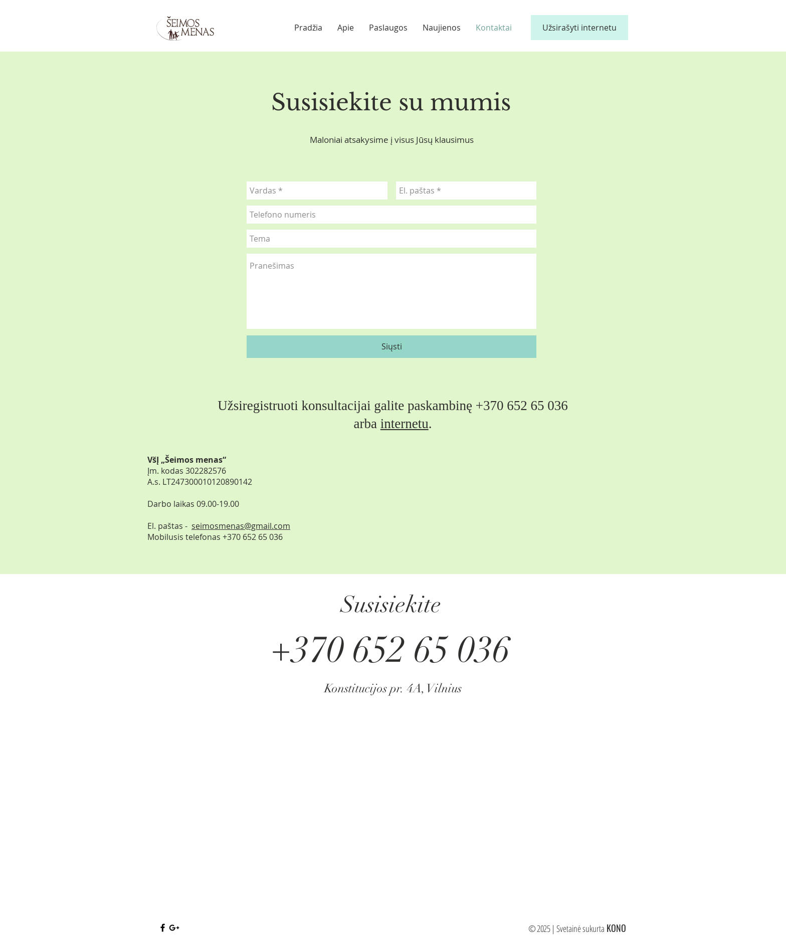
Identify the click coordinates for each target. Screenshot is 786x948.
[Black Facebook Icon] (162, 927)
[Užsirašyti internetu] (579, 27)
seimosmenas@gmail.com (240, 525)
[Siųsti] (391, 346)
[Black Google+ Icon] (174, 927)
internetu (404, 423)
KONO (616, 927)
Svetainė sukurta (580, 928)
